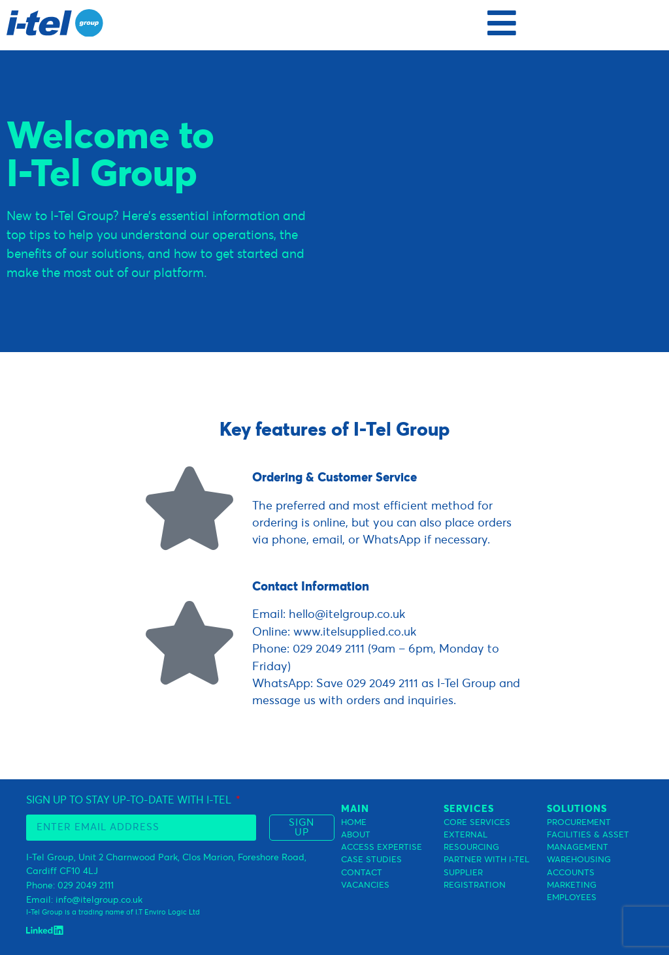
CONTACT (361, 873)
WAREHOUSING (579, 860)
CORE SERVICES (477, 822)
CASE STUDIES (371, 860)
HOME (354, 822)
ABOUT (355, 835)
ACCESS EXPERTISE (381, 847)
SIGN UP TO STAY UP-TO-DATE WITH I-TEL (130, 800)
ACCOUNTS (571, 873)
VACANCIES (365, 885)
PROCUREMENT (579, 822)
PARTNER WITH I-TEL (486, 860)
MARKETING (571, 885)
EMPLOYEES (571, 898)
